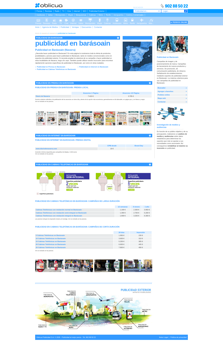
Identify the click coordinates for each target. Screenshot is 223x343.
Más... (151, 19)
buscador (97, 60)
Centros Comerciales (135, 15)
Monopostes (60, 15)
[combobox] (147, 11)
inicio (37, 33)
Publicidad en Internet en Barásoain (93, 67)
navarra (45, 33)
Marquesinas (81, 15)
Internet (77, 11)
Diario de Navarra (43, 96)
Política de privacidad (178, 337)
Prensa (39, 11)
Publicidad (65, 27)
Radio (57, 11)
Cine (69, 11)
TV (63, 11)
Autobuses (40, 15)
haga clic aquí (63, 60)
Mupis (70, 15)
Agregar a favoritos (165, 91)
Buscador (162, 88)
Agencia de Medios (50, 27)
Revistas (48, 11)
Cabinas (92, 15)
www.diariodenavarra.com (46, 149)
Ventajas (75, 27)
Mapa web (162, 98)
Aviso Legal (163, 337)
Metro (100, 15)
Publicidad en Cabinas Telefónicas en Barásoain (56, 69)
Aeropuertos (118, 15)
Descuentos (86, 27)
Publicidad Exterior (97, 11)
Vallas (50, 15)
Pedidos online (164, 95)
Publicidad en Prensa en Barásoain (51, 67)
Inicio (37, 27)
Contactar (98, 27)
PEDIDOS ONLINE (180, 22)
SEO (84, 11)
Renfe (108, 15)
